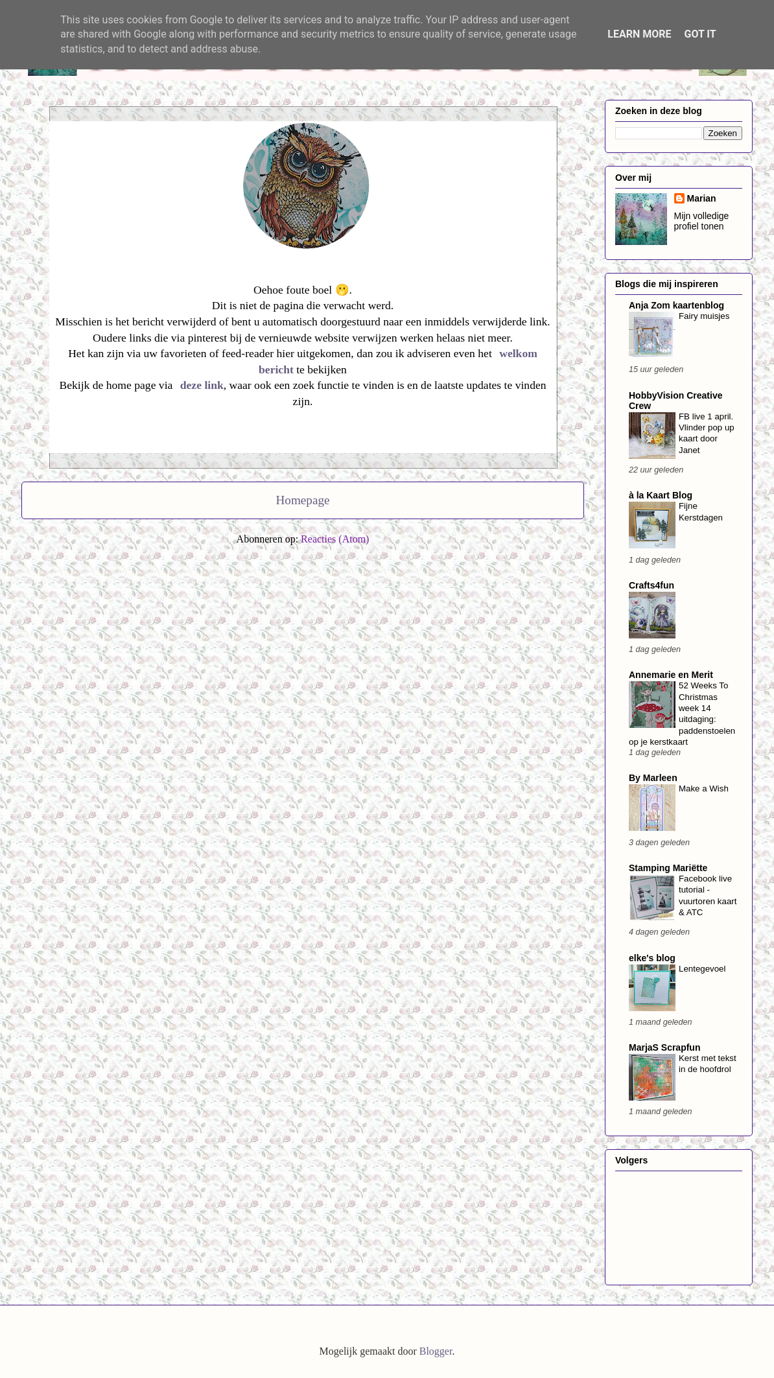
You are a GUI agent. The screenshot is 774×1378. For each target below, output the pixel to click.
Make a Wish (704, 788)
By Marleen (653, 778)
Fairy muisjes (704, 316)
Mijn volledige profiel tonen (701, 221)
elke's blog (652, 958)
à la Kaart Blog (660, 495)
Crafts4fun (651, 585)
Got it (700, 34)
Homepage (302, 500)
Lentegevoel (702, 969)
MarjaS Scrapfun (664, 1047)
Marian (701, 198)
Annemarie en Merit (671, 675)
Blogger (435, 1351)
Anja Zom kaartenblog (676, 305)
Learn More (639, 34)
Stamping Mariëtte (668, 868)
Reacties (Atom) (335, 538)
